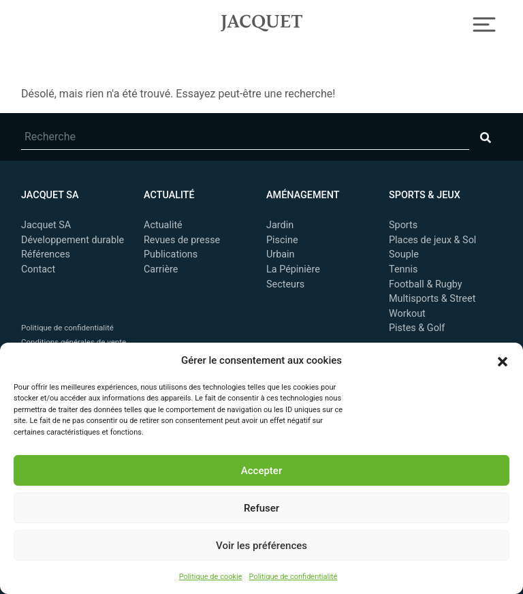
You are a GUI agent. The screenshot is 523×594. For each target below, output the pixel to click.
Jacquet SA (261, 21)
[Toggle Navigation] (484, 22)
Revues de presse (182, 240)
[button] (502, 360)
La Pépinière (293, 269)
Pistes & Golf (417, 328)
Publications (170, 254)
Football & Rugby (425, 284)
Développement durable (72, 240)
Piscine (282, 240)
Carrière (161, 269)
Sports (403, 225)
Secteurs (285, 284)
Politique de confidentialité (293, 576)
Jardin (280, 225)
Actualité (163, 225)
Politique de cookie (210, 576)
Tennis (403, 269)
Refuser (261, 508)
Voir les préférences (261, 546)
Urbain (280, 254)
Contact (38, 269)
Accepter (261, 471)
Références (45, 254)
